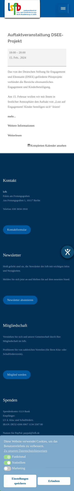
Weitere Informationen (21, 125)
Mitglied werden (16, 374)
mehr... (12, 116)
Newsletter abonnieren (20, 300)
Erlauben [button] (54, 481)
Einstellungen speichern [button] (20, 481)
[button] (7, 457)
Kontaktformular (16, 229)
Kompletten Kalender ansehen (48, 145)
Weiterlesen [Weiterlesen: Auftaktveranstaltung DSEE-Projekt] (15, 135)
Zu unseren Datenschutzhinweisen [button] (25, 450)
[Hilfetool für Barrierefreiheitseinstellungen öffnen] (67, 252)
